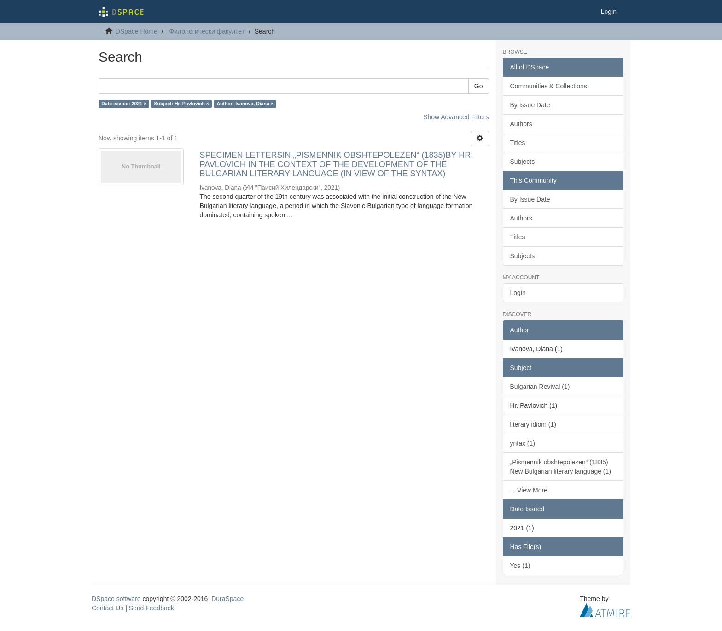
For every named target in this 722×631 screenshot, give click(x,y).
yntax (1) (522, 443)
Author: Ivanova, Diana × (244, 103)
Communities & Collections (548, 86)
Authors (521, 123)
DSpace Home (136, 31)
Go (478, 86)
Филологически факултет (207, 31)
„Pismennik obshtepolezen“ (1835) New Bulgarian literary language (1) (560, 466)
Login (518, 292)
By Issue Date (530, 105)
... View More (528, 490)
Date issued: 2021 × (123, 103)
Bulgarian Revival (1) (540, 386)
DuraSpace (227, 598)
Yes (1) (520, 565)
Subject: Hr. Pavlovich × (181, 103)
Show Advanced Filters (456, 117)
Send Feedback (151, 608)
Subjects (522, 161)
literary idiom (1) (533, 424)
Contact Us (107, 608)
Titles (517, 142)
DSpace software (116, 598)
